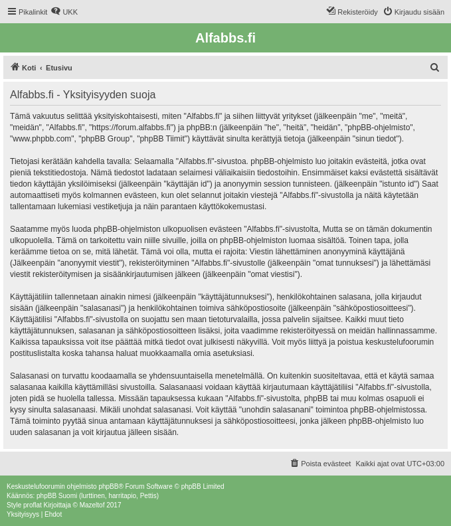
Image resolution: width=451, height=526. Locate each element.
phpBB (108, 486)
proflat (32, 505)
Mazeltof (92, 505)
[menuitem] (64, 12)
